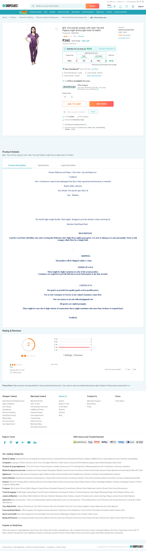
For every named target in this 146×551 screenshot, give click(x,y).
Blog (60, 415)
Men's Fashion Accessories (63, 482)
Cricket (84, 514)
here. (129, 386)
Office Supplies (27, 510)
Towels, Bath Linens (53, 478)
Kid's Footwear (43, 506)
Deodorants (39, 518)
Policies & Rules (36, 412)
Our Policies (6, 407)
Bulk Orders (91, 404)
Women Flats (82, 488)
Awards (62, 410)
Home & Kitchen (63, 12)
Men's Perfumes (51, 518)
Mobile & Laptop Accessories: (14, 470)
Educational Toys (30, 506)
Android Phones (22, 459)
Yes (129, 369)
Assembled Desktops (104, 463)
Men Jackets (8, 533)
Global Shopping (120, 12)
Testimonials (35, 418)
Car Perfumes (103, 500)
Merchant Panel (37, 401)
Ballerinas (91, 488)
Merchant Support (94, 401)
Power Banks (42, 470)
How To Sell (35, 404)
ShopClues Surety (9, 415)
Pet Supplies (39, 510)
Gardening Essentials (132, 478)
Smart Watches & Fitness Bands (118, 470)
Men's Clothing (29, 482)
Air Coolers (44, 530)
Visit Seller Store (123, 38)
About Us (63, 396)
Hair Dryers (25, 474)
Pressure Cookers (88, 530)
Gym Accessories (53, 514)
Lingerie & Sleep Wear (11, 484)
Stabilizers (32, 533)
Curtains (120, 478)
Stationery (63, 510)
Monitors (54, 463)
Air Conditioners (108, 466)
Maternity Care (101, 506)
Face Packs (86, 518)
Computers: (7, 463)
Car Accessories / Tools (77, 500)
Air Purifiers (53, 530)
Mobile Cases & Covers (65, 470)
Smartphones (34, 459)
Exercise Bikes (40, 514)
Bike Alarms (7, 502)
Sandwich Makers (103, 530)
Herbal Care (104, 518)
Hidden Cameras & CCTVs (64, 466)
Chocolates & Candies (100, 510)
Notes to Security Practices (35, 547)
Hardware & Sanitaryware (34, 478)
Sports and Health (9, 514)
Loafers (99, 488)
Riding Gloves (92, 500)
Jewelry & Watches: (10, 496)
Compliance (51, 547)
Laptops (15, 463)
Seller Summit (36, 421)
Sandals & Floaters (57, 488)
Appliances (76, 12)
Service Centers (8, 421)
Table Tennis (93, 514)
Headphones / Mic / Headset (70, 530)
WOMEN (52, 12)
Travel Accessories (82, 492)
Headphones (31, 470)
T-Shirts (139, 482)
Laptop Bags (31, 492)
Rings (109, 496)
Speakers (126, 466)
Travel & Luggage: (9, 492)
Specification (43, 165)
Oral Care (95, 518)
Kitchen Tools (83, 478)
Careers (62, 412)
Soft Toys (73, 506)
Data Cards (117, 463)
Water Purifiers (50, 474)
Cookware (73, 478)
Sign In (141, 6)
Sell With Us (111, 2)
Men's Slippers (32, 488)
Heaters (40, 533)
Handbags (124, 482)
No (135, 369)
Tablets (87, 459)
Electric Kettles (62, 474)
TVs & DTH (30, 466)
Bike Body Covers (60, 500)
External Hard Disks (92, 470)
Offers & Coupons (9, 530)
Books (47, 510)
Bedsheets (20, 478)
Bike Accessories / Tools (21, 500)
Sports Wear (79, 482)
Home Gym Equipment (25, 514)
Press (89, 407)
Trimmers (15, 474)
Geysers (117, 474)
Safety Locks (129, 492)
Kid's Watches (129, 496)
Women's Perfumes (73, 518)
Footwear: (6, 488)
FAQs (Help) (6, 418)
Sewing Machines (106, 474)
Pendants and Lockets (90, 496)
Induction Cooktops (91, 474)
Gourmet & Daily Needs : (11, 510)
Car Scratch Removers (118, 500)
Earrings (103, 496)
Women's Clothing (16, 482)
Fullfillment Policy (37, 410)
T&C (97, 89)
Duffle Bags (21, 492)
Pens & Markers (74, 510)
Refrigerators (80, 466)
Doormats (112, 478)
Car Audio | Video (134, 500)
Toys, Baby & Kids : (9, 506)
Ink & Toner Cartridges (41, 463)
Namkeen (54, 510)
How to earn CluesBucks (107, 48)
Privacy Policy (7, 547)
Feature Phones (47, 459)
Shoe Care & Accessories (118, 488)
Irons (131, 530)
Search (92, 6)
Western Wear (90, 482)
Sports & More (87, 12)
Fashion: (5, 482)
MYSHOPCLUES (69, 87)
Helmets (49, 500)
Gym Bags (95, 492)
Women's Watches (48, 496)
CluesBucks (6, 410)
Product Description (17, 165)
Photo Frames (65, 533)
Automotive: (7, 500)
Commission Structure (39, 407)
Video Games (64, 463)
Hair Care (61, 518)
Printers (22, 463)
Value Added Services (111, 459)
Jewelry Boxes (117, 496)
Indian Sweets (115, 510)
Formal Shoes (70, 488)
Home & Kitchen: (8, 478)
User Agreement (8, 424)
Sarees (132, 482)
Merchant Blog (36, 424)
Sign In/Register (8, 404)
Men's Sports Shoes (18, 488)
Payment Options (9, 412)
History (61, 401)
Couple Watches (23, 530)
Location (110, 7)
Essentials (100, 12)
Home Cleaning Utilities (98, 478)
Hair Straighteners (76, 474)
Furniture (65, 478)
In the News (63, 407)
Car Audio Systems (51, 533)
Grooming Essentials (26, 518)
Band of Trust (64, 404)
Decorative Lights (88, 533)
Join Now (94, 69)
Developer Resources (39, 427)
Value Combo (115, 518)
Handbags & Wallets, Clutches (108, 482)
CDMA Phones (96, 459)
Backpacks (52, 470)
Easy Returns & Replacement (13, 401)
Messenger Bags (106, 492)
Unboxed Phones (60, 459)
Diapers (20, 506)
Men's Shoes (76, 533)
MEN (45, 12)
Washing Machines (93, 466)
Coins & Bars (23, 496)
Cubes (92, 506)
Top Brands (118, 533)
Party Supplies (83, 506)
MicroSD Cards (137, 470)
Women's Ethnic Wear (44, 482)
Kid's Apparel (113, 506)
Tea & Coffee (86, 510)
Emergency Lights (36, 474)
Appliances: (7, 474)
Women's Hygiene (128, 518)
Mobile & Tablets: (9, 459)
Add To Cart (74, 104)
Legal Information (68, 165)
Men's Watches (34, 496)
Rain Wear (100, 533)
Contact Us (120, 2)
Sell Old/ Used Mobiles (129, 459)
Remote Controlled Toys (59, 506)
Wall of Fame (61, 547)
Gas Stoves (34, 530)
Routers (29, 463)
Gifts (123, 510)
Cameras (118, 466)
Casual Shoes (44, 488)
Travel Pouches (43, 492)
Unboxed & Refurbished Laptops (82, 463)
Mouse (102, 470)
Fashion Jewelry (74, 496)
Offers (109, 12)
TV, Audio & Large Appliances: (14, 466)
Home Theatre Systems (44, 466)
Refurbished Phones (75, 459)
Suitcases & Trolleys (66, 492)
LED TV (136, 530)
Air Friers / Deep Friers (119, 530)
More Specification (94, 76)
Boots (105, 488)
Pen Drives (79, 470)
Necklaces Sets (61, 496)
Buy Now (101, 104)
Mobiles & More (36, 12)
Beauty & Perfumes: (10, 518)
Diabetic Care (76, 514)
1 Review (80, 36)
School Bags (118, 492)
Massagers (65, 514)
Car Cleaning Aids (38, 500)
